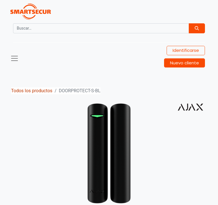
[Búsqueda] (197, 28)
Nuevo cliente (184, 63)
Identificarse (186, 50)
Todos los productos (32, 90)
